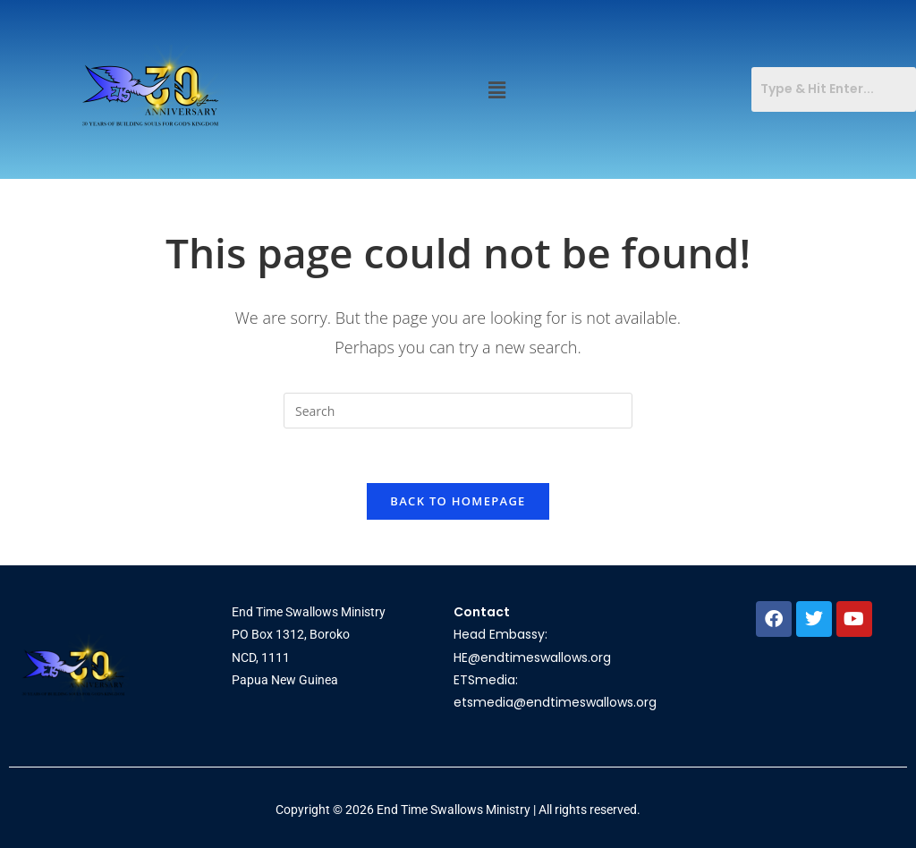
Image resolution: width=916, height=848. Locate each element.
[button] (497, 89)
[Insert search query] (458, 410)
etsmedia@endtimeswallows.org (555, 702)
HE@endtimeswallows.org (532, 657)
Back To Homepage (457, 501)
